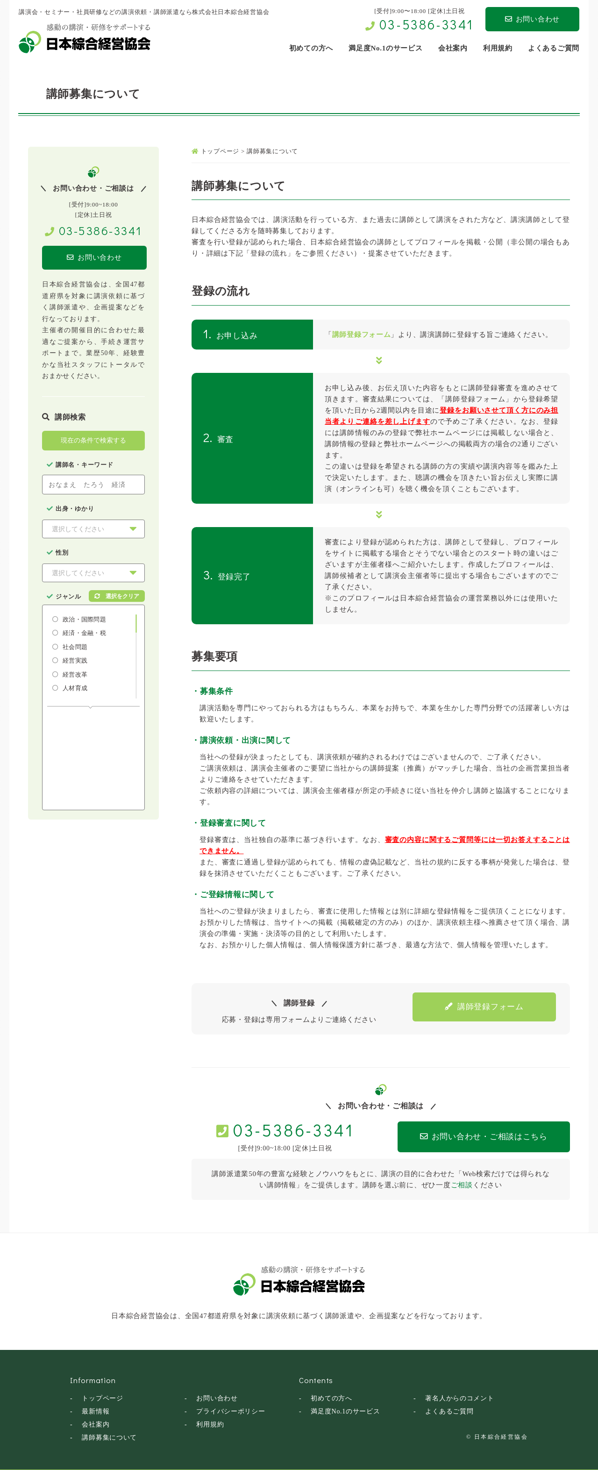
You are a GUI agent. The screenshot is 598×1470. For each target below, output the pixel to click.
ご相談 (462, 1184)
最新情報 (95, 1410)
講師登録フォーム (361, 334)
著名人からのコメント (459, 1397)
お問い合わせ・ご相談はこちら (477, 1137)
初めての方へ (331, 1397)
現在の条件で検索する (93, 440)
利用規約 (210, 1423)
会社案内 (95, 1423)
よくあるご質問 (449, 1410)
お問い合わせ (532, 19)
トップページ (102, 1397)
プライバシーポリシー (230, 1410)
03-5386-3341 (426, 24)
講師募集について (109, 1437)
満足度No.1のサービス (345, 1410)
